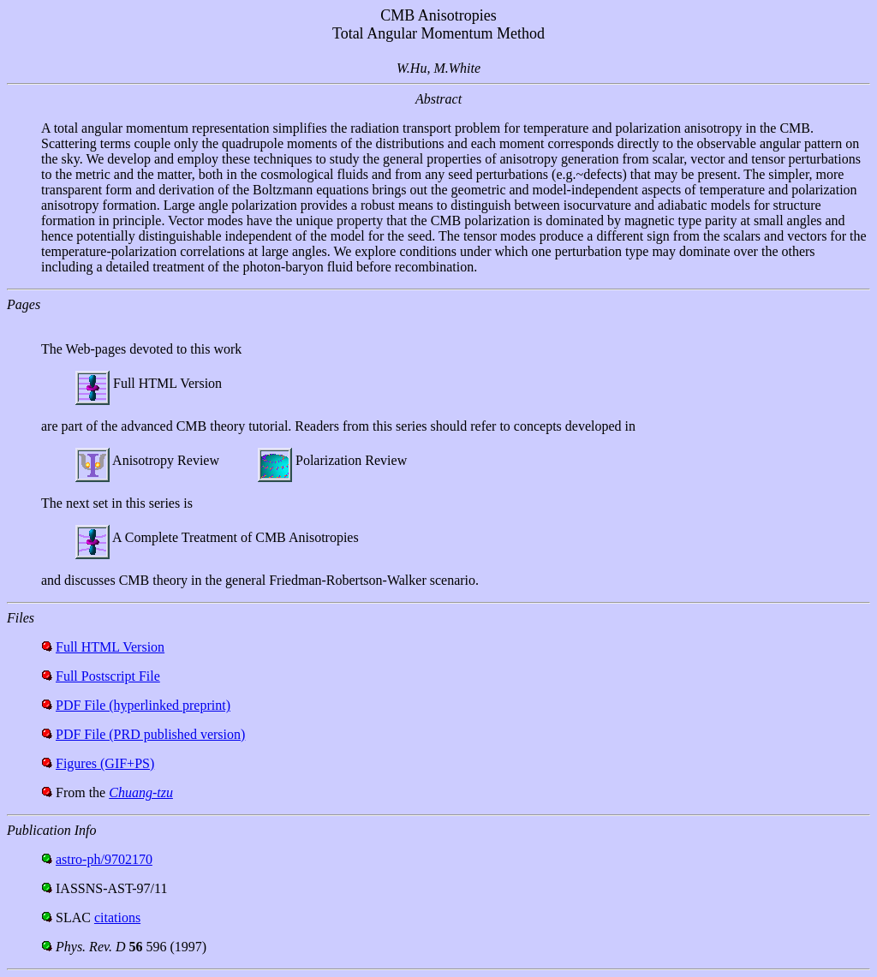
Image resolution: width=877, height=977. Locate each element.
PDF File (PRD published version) (150, 734)
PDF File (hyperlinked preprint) (143, 705)
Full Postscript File (108, 676)
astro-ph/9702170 (104, 859)
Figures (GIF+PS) (105, 763)
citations (117, 917)
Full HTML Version (110, 647)
